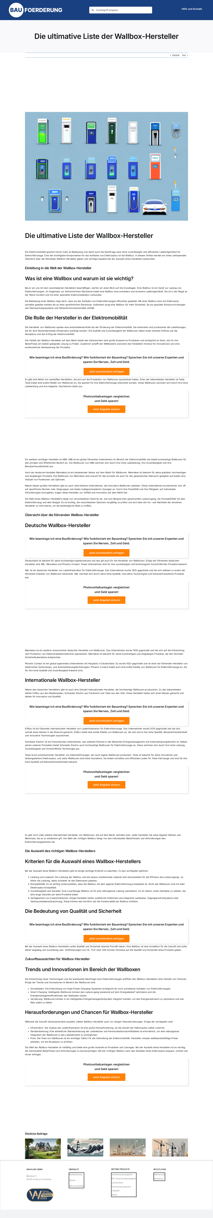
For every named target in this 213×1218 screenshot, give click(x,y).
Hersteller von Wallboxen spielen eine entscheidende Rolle (60, 327)
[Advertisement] (106, 85)
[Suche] (92, 10)
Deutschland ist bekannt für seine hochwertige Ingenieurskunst (58, 560)
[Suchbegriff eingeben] (120, 10)
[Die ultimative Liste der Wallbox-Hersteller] (106, 166)
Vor (184, 55)
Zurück (175, 55)
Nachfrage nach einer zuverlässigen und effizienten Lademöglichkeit (141, 252)
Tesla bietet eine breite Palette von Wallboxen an (50, 382)
